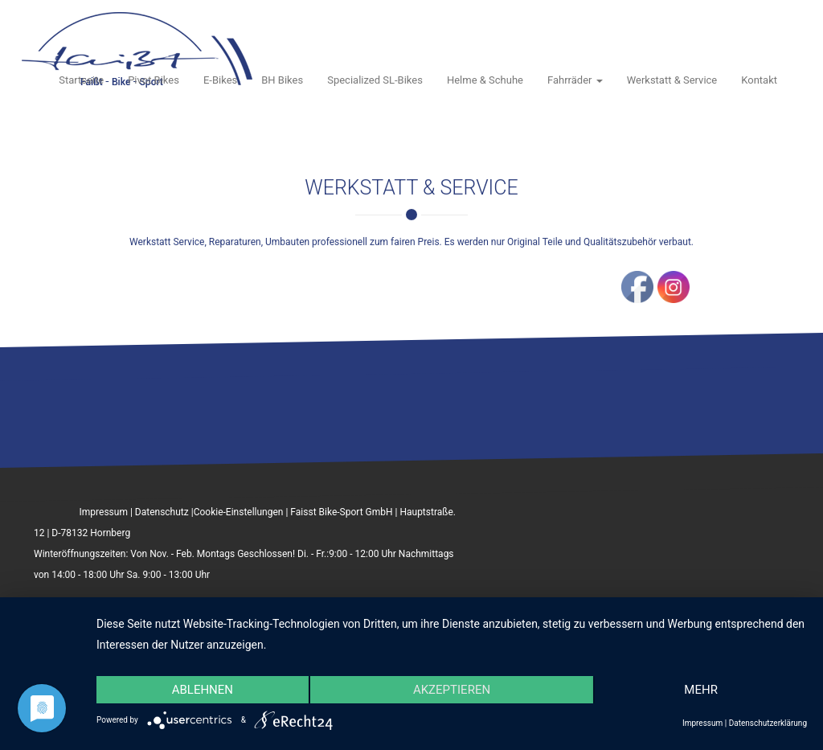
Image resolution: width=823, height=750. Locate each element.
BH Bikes (282, 80)
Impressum (104, 512)
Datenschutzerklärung (768, 723)
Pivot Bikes (153, 80)
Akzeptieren (451, 689)
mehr (701, 689)
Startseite (81, 80)
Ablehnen (202, 689)
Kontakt (759, 80)
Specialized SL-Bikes (375, 80)
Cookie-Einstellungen (239, 512)
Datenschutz (162, 512)
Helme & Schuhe (485, 80)
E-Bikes (220, 80)
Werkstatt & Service (672, 80)
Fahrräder (575, 80)
